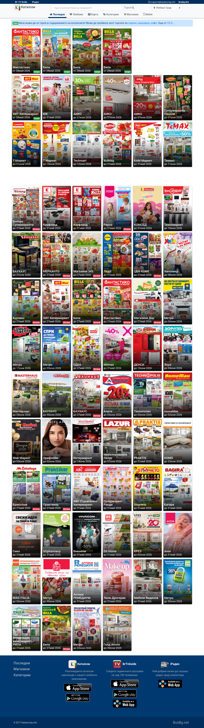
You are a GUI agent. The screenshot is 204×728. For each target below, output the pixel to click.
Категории (22, 675)
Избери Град (162, 7)
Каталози (24, 7)
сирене (132, 23)
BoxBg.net (181, 722)
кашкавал (144, 23)
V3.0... (170, 23)
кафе (154, 23)
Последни (22, 663)
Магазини (22, 669)
